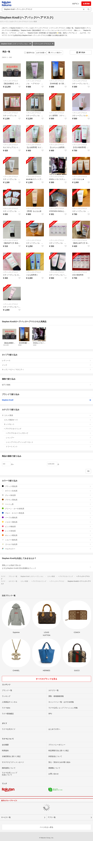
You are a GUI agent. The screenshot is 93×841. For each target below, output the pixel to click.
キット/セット (47, 424)
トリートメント (48, 446)
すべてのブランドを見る (46, 679)
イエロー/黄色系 (46, 522)
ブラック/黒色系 (46, 486)
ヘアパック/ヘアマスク (43, 44)
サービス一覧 (6, 817)
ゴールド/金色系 (46, 544)
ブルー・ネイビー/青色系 (46, 513)
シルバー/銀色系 (46, 540)
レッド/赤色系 (46, 531)
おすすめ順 (41, 53)
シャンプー (48, 438)
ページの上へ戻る (46, 827)
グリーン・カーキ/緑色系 (46, 509)
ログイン (75, 4)
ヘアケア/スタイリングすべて (48, 433)
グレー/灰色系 (46, 495)
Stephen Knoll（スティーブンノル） (16, 44)
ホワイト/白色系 (46, 491)
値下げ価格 (46, 385)
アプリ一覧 (52, 817)
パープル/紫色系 (46, 517)
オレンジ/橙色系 (46, 535)
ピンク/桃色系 (46, 526)
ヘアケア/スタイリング (47, 429)
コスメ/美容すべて (47, 420)
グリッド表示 (54, 53)
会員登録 (86, 4)
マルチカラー (46, 549)
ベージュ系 (46, 504)
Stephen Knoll (46, 400)
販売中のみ (29, 53)
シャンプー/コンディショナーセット (48, 442)
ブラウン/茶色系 (46, 500)
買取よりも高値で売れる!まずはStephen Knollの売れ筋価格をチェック (46, 566)
